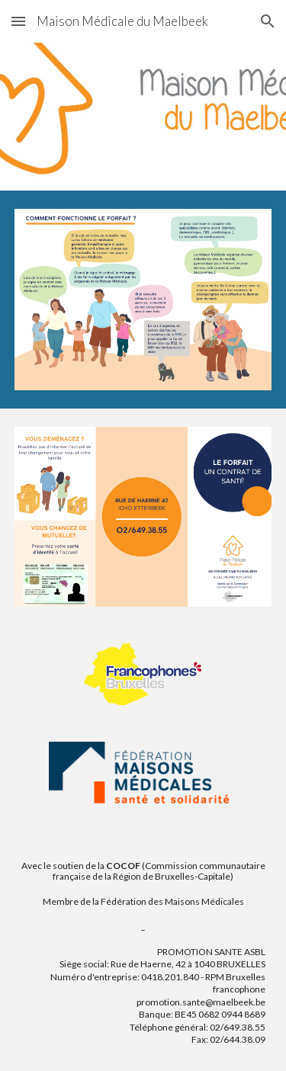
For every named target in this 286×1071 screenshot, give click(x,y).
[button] (18, 21)
